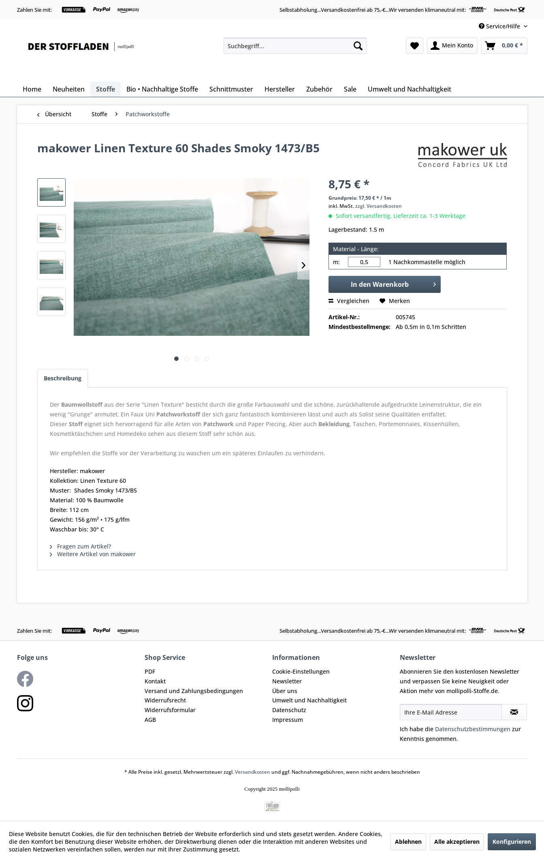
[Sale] (350, 89)
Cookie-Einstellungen (301, 671)
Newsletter (287, 681)
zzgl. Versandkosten (378, 206)
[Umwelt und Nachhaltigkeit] (409, 89)
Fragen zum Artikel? (80, 546)
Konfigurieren (512, 841)
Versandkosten (252, 771)
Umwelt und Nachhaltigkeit (309, 700)
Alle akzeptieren (457, 841)
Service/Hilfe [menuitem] (500, 26)
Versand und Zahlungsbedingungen (194, 691)
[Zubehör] (319, 89)
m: (336, 262)
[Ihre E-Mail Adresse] (451, 712)
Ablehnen (408, 841)
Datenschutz (289, 710)
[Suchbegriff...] (295, 46)
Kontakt (155, 681)
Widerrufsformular (170, 710)
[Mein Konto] (452, 46)
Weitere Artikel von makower (93, 554)
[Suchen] (358, 46)
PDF (150, 671)
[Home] (32, 89)
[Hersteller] (280, 89)
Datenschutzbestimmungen (472, 729)
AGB (150, 719)
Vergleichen (349, 301)
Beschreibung (62, 378)
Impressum (287, 719)
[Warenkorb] (504, 46)
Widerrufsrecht (165, 700)
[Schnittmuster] (231, 89)
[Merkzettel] (414, 46)
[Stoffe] (105, 89)
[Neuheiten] (68, 89)
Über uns (284, 691)
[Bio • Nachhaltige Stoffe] (162, 89)
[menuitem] (295, 46)
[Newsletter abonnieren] (514, 712)
